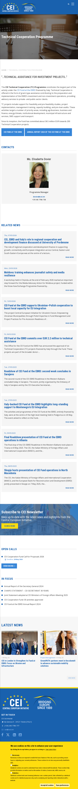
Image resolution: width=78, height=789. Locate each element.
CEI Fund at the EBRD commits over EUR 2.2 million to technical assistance (38, 340)
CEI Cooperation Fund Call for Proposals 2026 (24, 556)
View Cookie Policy (50, 749)
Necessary (15, 755)
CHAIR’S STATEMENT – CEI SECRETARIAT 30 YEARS (26, 590)
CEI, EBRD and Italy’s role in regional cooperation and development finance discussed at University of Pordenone (36, 241)
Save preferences (62, 785)
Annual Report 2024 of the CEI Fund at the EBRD (48, 132)
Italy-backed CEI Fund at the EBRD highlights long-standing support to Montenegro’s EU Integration (36, 406)
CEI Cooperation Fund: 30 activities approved (23, 599)
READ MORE (70, 257)
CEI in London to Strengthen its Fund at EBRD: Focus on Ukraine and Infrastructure (18, 663)
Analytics (15, 765)
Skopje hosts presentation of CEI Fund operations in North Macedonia (36, 472)
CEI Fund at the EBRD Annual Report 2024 (22, 604)
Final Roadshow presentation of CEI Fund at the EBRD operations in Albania (32, 439)
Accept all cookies (47, 785)
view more (71, 678)
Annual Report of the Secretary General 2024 (23, 586)
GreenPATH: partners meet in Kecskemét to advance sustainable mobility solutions (57, 663)
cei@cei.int (7, 729)
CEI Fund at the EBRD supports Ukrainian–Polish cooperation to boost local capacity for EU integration (38, 307)
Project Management (47, 658)
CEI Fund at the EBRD (26, 90)
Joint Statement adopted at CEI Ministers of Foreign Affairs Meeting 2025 (36, 595)
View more (8, 566)
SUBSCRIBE (9, 526)
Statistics (15, 773)
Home (3, 70)
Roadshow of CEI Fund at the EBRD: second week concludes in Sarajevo (37, 373)
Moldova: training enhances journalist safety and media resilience (34, 274)
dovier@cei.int (39, 197)
